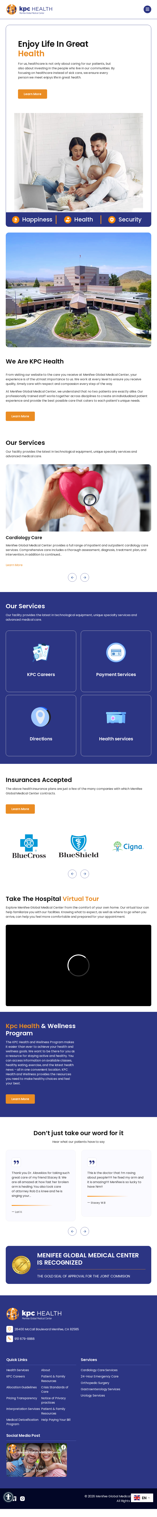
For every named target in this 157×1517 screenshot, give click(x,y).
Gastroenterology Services (101, 1396)
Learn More (32, 94)
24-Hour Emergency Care (100, 1383)
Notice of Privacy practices (53, 1407)
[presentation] (72, 577)
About (45, 1377)
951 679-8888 (25, 1345)
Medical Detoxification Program (22, 1429)
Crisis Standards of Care (55, 1396)
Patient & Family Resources (53, 1385)
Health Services (17, 1377)
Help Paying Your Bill (56, 1427)
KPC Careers (15, 1383)
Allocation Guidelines (21, 1394)
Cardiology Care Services (99, 1377)
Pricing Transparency (22, 1405)
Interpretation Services (23, 1416)
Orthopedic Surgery (95, 1390)
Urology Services (93, 1403)
